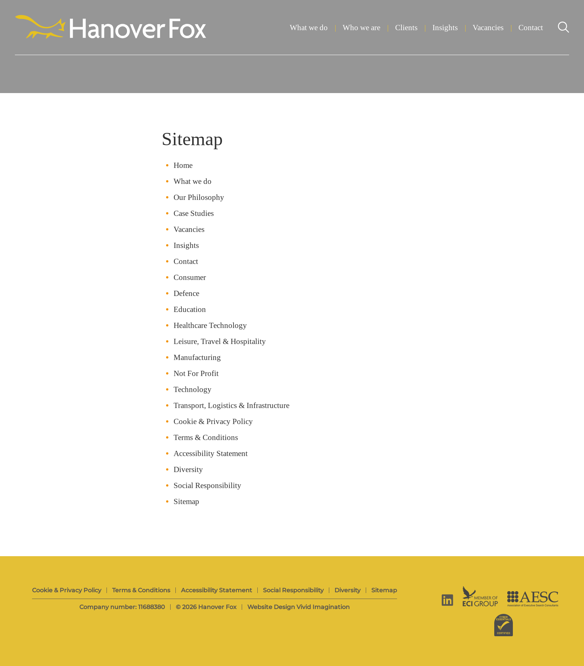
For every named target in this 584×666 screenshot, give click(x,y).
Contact (530, 28)
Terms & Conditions (206, 437)
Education (190, 309)
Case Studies (194, 213)
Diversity (188, 469)
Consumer (190, 277)
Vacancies (488, 28)
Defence (186, 293)
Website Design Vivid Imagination (298, 607)
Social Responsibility (207, 485)
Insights (445, 28)
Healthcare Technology (210, 325)
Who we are (361, 28)
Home (183, 165)
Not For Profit (196, 373)
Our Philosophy (199, 197)
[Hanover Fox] (110, 27)
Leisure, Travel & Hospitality (220, 341)
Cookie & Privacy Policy (213, 421)
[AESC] (532, 598)
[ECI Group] (480, 596)
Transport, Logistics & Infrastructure (231, 405)
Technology (193, 389)
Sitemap (186, 501)
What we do (309, 28)
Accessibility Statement (211, 453)
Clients (406, 28)
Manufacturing (197, 357)
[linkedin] (447, 599)
